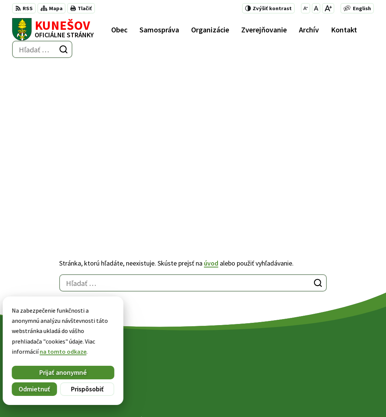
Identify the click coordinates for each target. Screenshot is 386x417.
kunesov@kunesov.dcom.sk (263, 362)
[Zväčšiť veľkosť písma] (328, 8)
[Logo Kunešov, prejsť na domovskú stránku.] (53, 29)
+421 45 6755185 (247, 353)
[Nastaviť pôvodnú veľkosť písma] (316, 8)
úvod (211, 105)
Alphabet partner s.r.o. (110, 396)
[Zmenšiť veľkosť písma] (305, 8)
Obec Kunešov (207, 396)
